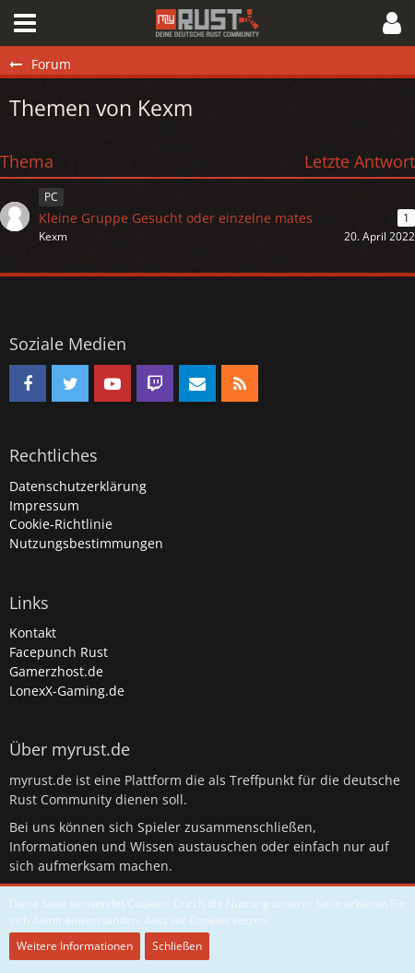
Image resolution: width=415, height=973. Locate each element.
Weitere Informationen (75, 946)
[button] (25, 23)
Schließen (177, 946)
